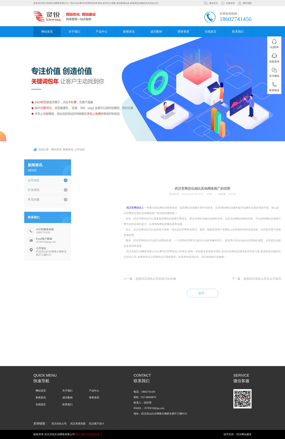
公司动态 (80, 153)
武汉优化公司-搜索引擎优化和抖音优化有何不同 (200, 395)
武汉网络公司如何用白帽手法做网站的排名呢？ (200, 381)
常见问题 (18, 199)
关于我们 (74, 31)
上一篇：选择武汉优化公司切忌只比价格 (202, 316)
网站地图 (247, 3)
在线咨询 (230, 3)
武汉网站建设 (244, 434)
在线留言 (210, 31)
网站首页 (47, 31)
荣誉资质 (183, 31)
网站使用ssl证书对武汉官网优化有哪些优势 (198, 355)
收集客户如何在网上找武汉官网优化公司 (196, 368)
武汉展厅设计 (96, 423)
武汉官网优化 (186, 246)
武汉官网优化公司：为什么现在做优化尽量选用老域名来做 (200, 342)
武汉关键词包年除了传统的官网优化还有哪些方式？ (200, 375)
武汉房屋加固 (77, 423)
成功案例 (156, 31)
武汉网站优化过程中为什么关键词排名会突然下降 (200, 362)
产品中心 (101, 31)
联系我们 (238, 31)
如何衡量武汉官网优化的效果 (190, 388)
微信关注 (213, 3)
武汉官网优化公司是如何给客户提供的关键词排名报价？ (200, 349)
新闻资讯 (129, 31)
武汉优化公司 (59, 423)
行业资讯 (18, 189)
